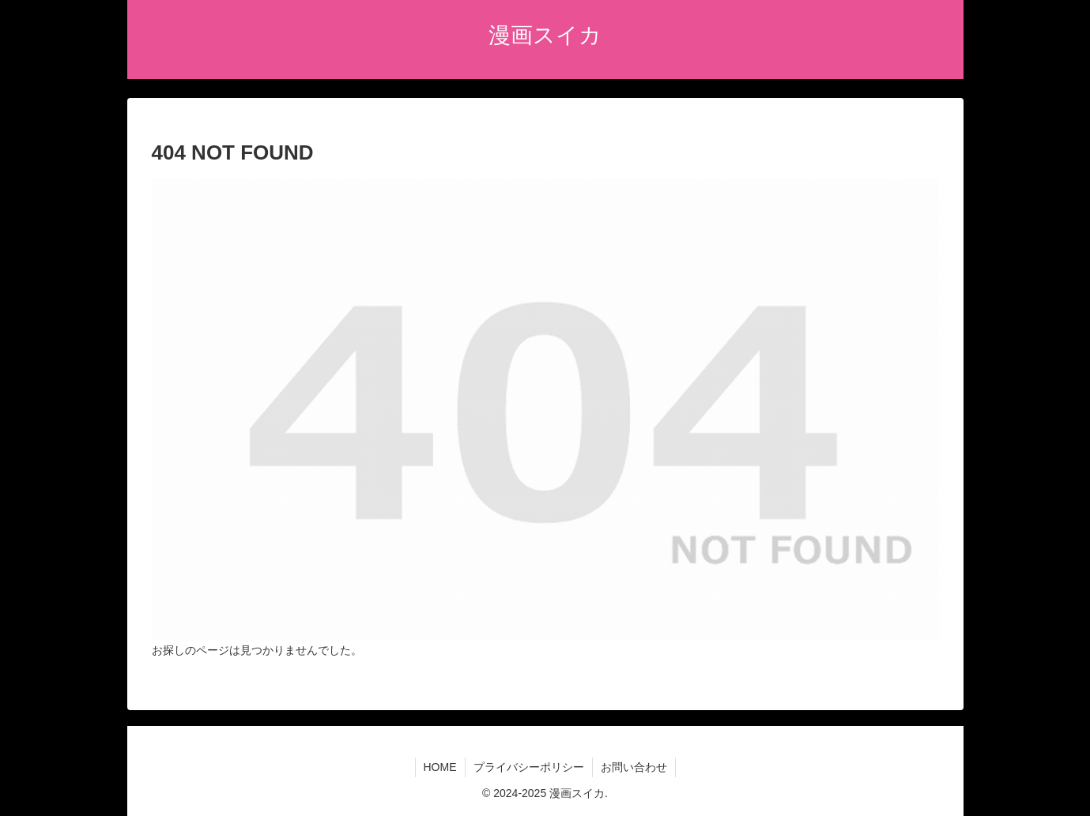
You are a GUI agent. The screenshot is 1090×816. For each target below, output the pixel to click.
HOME (440, 767)
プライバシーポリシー (528, 767)
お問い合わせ (634, 767)
